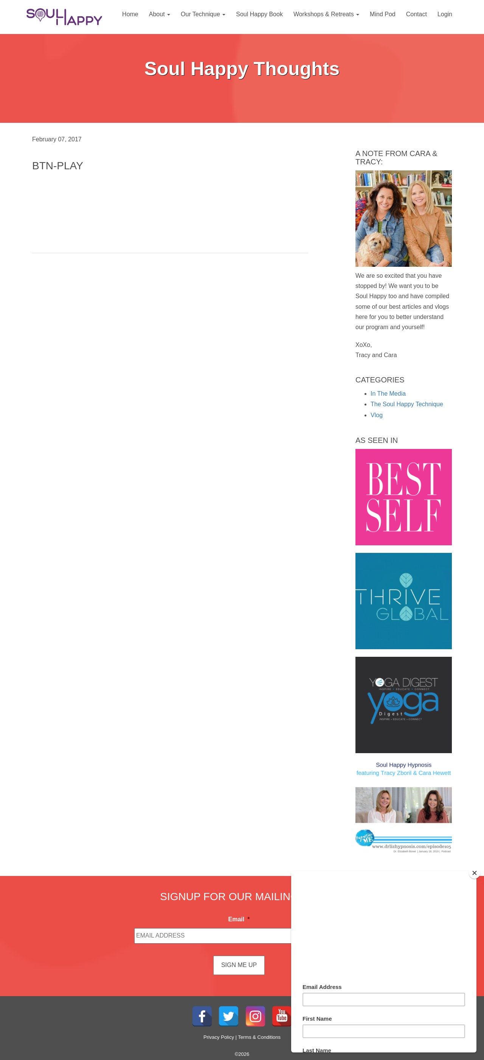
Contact (416, 14)
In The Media (388, 393)
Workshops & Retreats (326, 14)
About (159, 14)
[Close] (474, 873)
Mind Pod (383, 14)
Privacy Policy (218, 1037)
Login (444, 14)
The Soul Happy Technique (407, 404)
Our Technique (203, 14)
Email (239, 919)
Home (130, 14)
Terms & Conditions (259, 1037)
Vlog (377, 415)
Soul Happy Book (259, 14)
